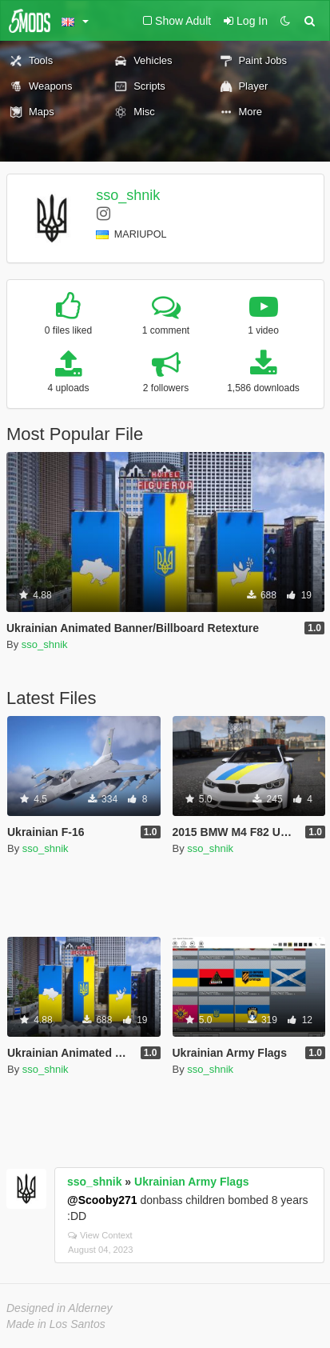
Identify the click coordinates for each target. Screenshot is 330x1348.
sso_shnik (128, 195)
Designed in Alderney (59, 1308)
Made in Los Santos (55, 1324)
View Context (100, 1235)
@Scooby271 (102, 1200)
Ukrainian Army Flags (191, 1181)
